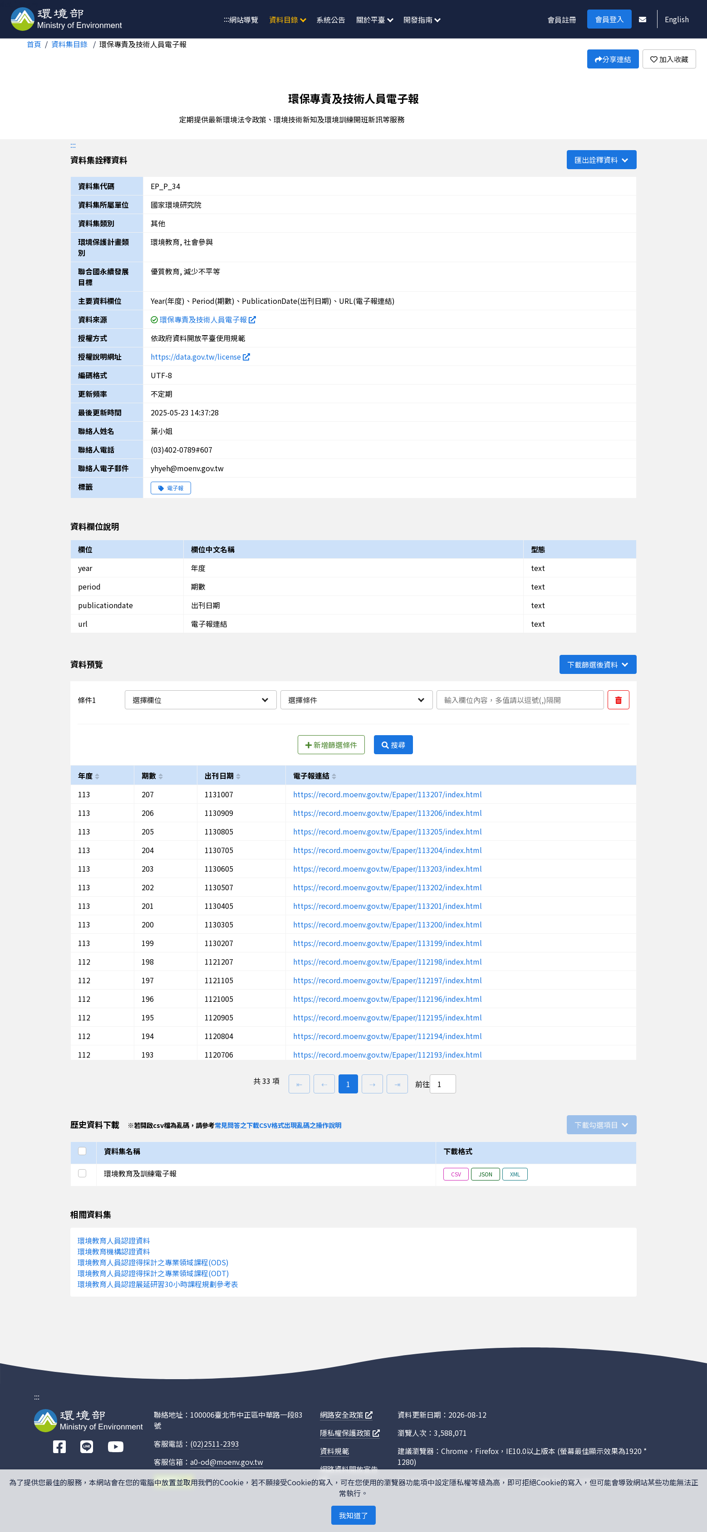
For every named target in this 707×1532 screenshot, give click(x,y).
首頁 (34, 44)
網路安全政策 (346, 1414)
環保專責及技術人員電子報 (143, 44)
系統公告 (330, 19)
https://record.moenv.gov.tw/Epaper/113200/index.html (387, 924)
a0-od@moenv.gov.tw (226, 1461)
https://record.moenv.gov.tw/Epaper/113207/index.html (387, 794)
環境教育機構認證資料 (114, 1251)
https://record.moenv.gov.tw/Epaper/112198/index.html (387, 961)
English (677, 19)
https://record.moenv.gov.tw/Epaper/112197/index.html (387, 980)
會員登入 (609, 19)
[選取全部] (83, 1151)
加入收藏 (669, 59)
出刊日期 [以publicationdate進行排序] (219, 775)
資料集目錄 (70, 44)
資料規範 (334, 1450)
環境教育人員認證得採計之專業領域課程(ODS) (153, 1262)
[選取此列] (83, 1173)
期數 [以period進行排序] (149, 775)
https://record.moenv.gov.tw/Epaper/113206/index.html (387, 812)
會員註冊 (561, 19)
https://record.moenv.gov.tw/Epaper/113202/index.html (387, 887)
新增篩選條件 (331, 744)
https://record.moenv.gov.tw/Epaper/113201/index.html (387, 905)
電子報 (170, 488)
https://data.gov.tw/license (200, 356)
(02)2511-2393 (214, 1443)
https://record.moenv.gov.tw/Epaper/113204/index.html (387, 849)
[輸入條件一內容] (520, 699)
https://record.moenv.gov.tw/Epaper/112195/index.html (387, 1017)
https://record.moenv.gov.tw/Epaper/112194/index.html (387, 1035)
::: (226, 18)
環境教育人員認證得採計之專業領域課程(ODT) (153, 1273)
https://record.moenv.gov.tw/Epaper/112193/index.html (387, 1054)
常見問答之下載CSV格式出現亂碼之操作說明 (278, 1125)
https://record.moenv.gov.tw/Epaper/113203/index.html (387, 868)
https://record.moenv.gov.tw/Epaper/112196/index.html (387, 998)
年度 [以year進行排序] (85, 775)
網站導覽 (243, 19)
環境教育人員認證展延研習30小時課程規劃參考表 (158, 1283)
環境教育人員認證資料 (114, 1240)
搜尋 (393, 744)
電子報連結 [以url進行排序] (311, 775)
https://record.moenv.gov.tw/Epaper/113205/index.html (387, 831)
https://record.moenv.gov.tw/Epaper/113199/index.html (387, 942)
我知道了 (353, 1515)
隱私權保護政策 (350, 1432)
